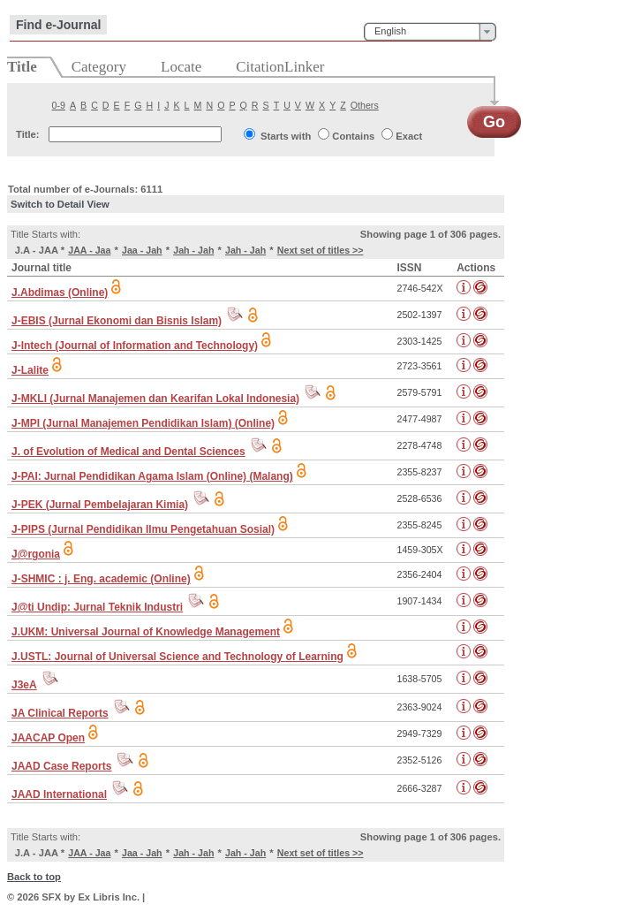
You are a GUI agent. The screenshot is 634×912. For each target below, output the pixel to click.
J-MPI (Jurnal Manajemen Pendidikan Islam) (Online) (143, 423)
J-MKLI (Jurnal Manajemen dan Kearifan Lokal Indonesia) (155, 398)
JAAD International (59, 794)
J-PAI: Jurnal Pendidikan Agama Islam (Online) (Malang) (152, 476)
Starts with (285, 136)
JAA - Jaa (89, 250)
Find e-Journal (58, 25)
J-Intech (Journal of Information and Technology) (134, 345)
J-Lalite (30, 370)
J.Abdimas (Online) (59, 292)
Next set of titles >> (320, 250)
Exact (409, 136)
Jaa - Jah (142, 250)
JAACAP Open (48, 738)
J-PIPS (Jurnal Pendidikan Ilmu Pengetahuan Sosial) (143, 529)
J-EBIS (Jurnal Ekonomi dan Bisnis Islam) (116, 321)
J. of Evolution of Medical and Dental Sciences (128, 451)
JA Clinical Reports (60, 713)
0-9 (58, 105)
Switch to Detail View (60, 204)
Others (365, 105)
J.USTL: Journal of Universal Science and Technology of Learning (177, 656)
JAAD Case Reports (61, 766)
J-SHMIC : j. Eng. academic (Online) (101, 579)
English (390, 31)
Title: (28, 134)
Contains (353, 136)
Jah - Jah (193, 250)
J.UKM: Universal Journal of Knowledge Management (145, 632)
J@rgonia (35, 554)
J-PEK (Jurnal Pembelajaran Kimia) (99, 504)
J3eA (24, 685)
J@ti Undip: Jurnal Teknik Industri (97, 607)
